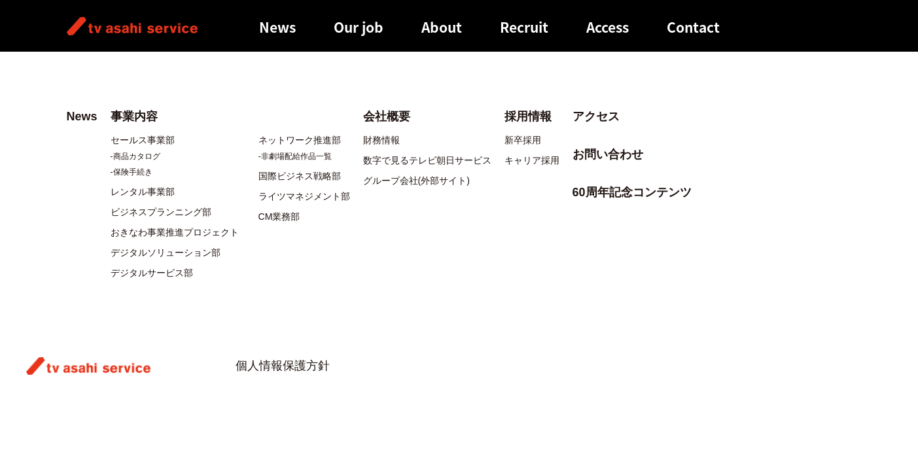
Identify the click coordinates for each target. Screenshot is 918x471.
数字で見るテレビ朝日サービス (427, 160)
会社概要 (386, 116)
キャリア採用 (531, 160)
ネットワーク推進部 (299, 140)
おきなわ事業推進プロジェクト (175, 232)
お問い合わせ (608, 154)
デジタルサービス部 (152, 272)
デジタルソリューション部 (166, 252)
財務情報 (381, 140)
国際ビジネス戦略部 (299, 176)
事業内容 (134, 116)
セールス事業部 (143, 140)
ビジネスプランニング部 (161, 212)
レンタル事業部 (143, 191)
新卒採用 (522, 140)
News (277, 27)
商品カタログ (136, 156)
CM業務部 (279, 216)
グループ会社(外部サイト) (416, 180)
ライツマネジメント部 (304, 196)
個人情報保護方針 (283, 366)
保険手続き (132, 172)
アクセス (596, 116)
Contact (693, 27)
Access (607, 27)
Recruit (524, 27)
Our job (358, 27)
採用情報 (528, 116)
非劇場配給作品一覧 (296, 156)
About (441, 27)
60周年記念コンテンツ (632, 192)
